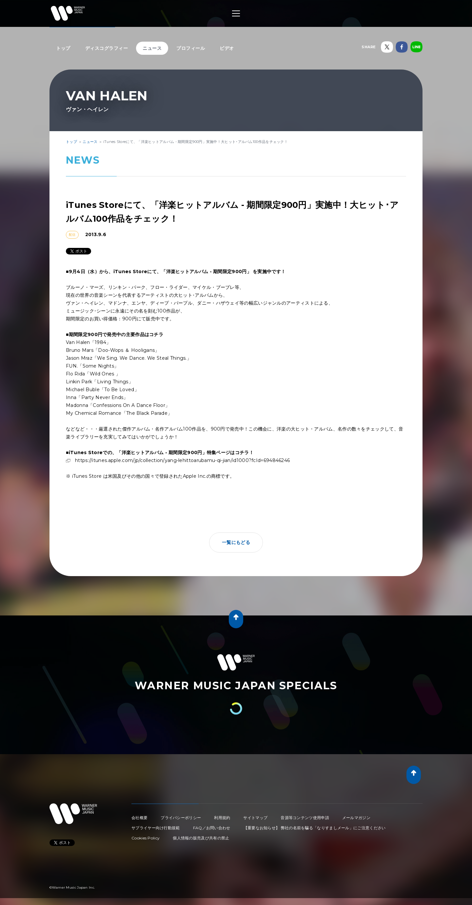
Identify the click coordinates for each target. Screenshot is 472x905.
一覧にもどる (236, 542)
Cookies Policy (145, 837)
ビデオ (227, 48)
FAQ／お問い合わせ (211, 827)
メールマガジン (356, 817)
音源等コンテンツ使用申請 (305, 817)
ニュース (152, 48)
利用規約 (222, 817)
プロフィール (190, 48)
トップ (63, 48)
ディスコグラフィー (106, 48)
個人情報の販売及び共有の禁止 (201, 837)
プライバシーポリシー (181, 817)
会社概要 (139, 817)
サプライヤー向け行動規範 (155, 827)
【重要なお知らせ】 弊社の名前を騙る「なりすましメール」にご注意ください (315, 827)
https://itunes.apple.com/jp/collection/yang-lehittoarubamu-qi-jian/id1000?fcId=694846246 (182, 460)
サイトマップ (255, 817)
